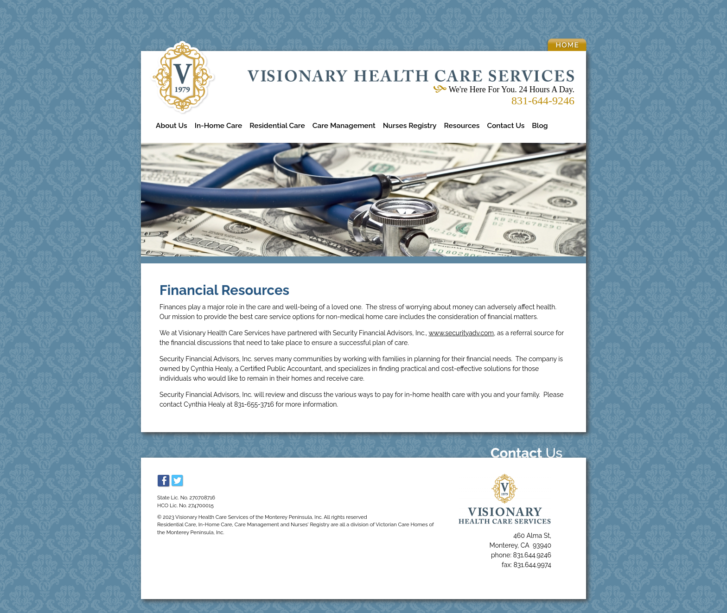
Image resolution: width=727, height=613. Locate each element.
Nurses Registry (410, 125)
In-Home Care (218, 125)
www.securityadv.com (461, 333)
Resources (462, 125)
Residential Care (277, 125)
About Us (171, 125)
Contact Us (505, 125)
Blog (540, 125)
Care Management (344, 125)
